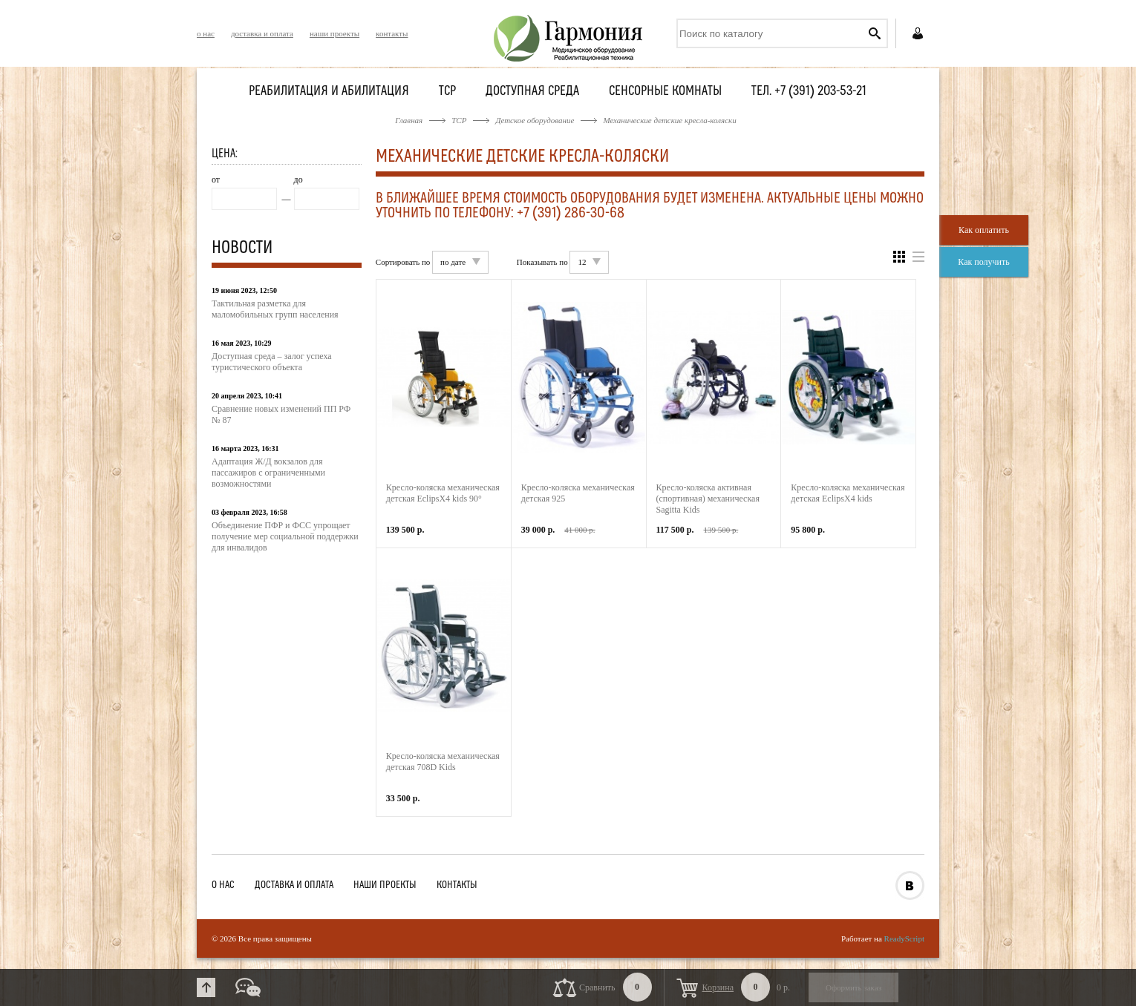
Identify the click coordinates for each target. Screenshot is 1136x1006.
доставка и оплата (262, 33)
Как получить (983, 262)
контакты (392, 33)
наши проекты (334, 33)
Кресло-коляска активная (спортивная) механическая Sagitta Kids (708, 498)
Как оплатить (984, 230)
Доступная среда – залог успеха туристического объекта (272, 361)
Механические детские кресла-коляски (669, 120)
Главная (408, 120)
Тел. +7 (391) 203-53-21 (808, 92)
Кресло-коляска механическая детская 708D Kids (443, 761)
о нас (206, 33)
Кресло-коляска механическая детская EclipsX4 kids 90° (443, 493)
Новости (242, 248)
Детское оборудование (534, 120)
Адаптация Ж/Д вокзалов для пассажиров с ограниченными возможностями (268, 472)
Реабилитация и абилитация (329, 92)
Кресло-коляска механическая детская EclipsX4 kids (847, 493)
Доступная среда (532, 92)
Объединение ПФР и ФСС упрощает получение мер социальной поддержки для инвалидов (285, 536)
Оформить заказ (853, 987)
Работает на (882, 938)
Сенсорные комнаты (665, 92)
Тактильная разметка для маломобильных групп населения (275, 309)
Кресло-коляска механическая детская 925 (578, 493)
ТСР (447, 92)
